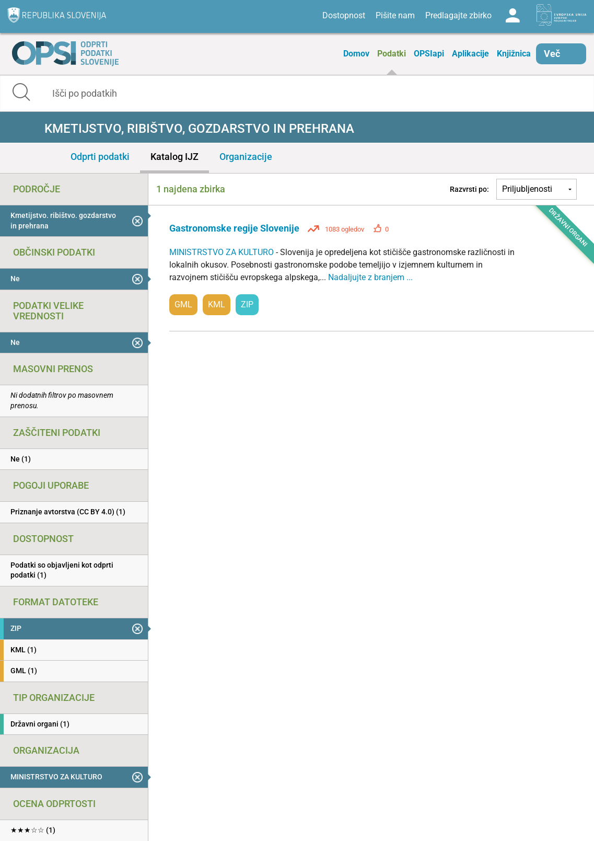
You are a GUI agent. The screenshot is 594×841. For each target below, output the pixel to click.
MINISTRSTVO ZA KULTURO (222, 252)
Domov (356, 54)
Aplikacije (470, 54)
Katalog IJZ (174, 156)
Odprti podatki (100, 156)
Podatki (391, 54)
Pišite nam (395, 15)
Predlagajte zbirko (458, 15)
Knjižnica (514, 54)
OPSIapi (429, 54)
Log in (512, 15)
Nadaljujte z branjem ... (370, 277)
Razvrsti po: (469, 189)
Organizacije (245, 156)
